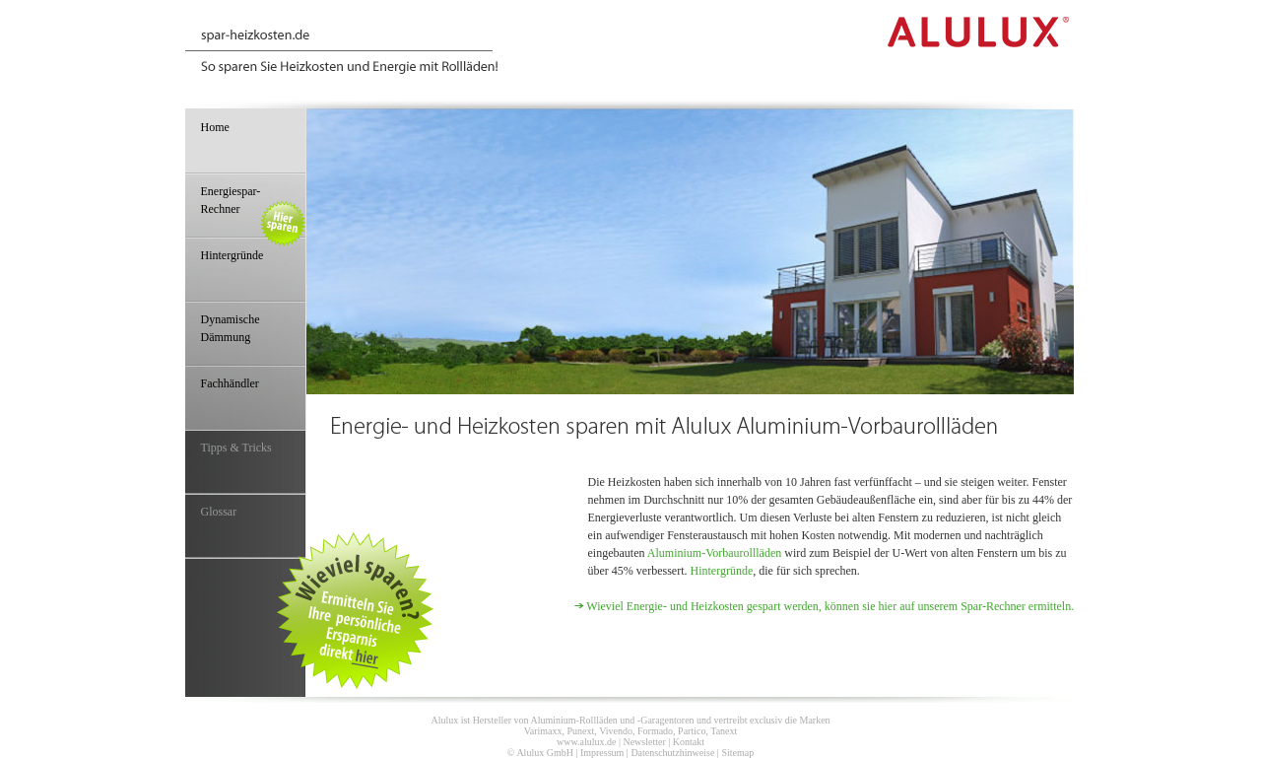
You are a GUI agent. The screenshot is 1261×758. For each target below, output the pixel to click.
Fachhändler (230, 383)
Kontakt (688, 741)
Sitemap (737, 752)
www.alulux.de (586, 741)
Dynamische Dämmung (230, 328)
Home (215, 127)
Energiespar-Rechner (253, 210)
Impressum (602, 752)
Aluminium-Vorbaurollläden (714, 553)
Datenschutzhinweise (672, 752)
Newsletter (644, 741)
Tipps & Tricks (236, 447)
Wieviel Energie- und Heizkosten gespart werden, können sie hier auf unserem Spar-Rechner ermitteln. (830, 606)
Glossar (219, 511)
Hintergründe (721, 571)
